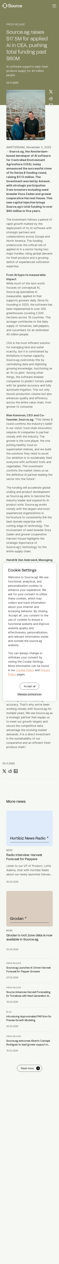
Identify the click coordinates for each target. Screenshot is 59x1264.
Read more (30, 1068)
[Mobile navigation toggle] (54, 6)
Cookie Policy (25, 670)
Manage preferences (29, 694)
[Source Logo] (12, 5)
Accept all (29, 686)
